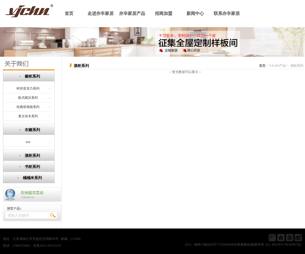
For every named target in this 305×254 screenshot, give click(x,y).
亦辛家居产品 (132, 13)
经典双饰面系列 (28, 107)
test (28, 142)
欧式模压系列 (28, 98)
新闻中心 (195, 13)
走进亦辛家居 (101, 13)
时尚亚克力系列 (28, 88)
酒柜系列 (32, 156)
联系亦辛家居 (227, 13)
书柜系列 (32, 167)
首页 (69, 13)
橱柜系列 (32, 76)
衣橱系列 (32, 130)
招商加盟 (163, 13)
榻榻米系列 (32, 178)
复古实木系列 (28, 116)
